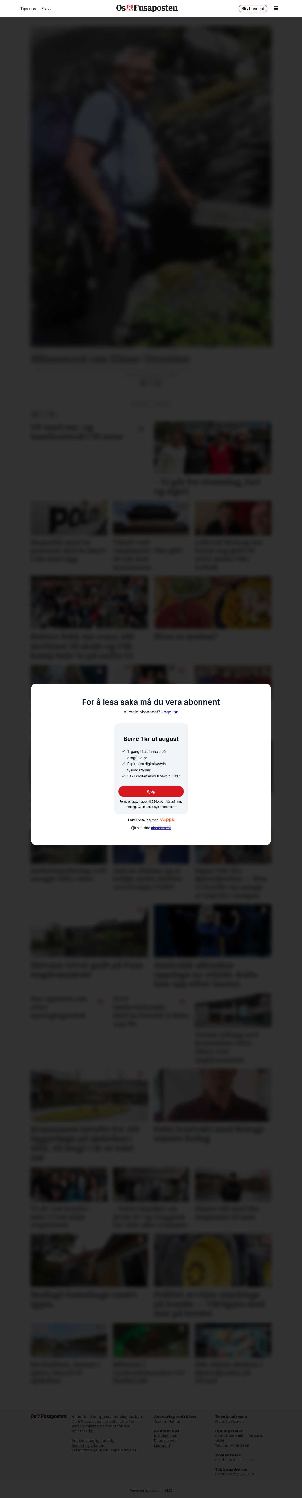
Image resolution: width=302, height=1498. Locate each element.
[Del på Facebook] (143, 383)
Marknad (162, 1446)
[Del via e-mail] (158, 383)
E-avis (47, 8)
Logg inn (151, 712)
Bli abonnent (253, 8)
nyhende (162, 404)
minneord (140, 404)
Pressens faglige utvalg (93, 1441)
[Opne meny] (276, 8)
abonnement (161, 828)
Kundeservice (166, 1441)
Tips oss (28, 8)
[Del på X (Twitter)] (151, 383)
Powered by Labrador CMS (151, 1491)
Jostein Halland (168, 1421)
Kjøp (151, 791)
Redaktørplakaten (88, 1446)
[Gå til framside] (147, 8)
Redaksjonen (165, 1436)
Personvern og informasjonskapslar (104, 1450)
